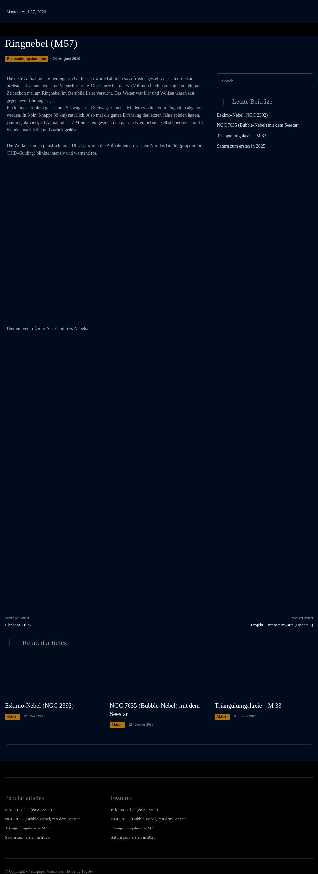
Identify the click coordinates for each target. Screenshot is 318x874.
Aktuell (12, 714)
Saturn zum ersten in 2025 (237, 144)
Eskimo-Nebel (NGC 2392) (239, 114)
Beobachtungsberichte (26, 59)
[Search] (307, 80)
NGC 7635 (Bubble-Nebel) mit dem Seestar (251, 124)
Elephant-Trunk (18, 625)
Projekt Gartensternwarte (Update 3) (282, 625)
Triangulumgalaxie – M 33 (238, 134)
